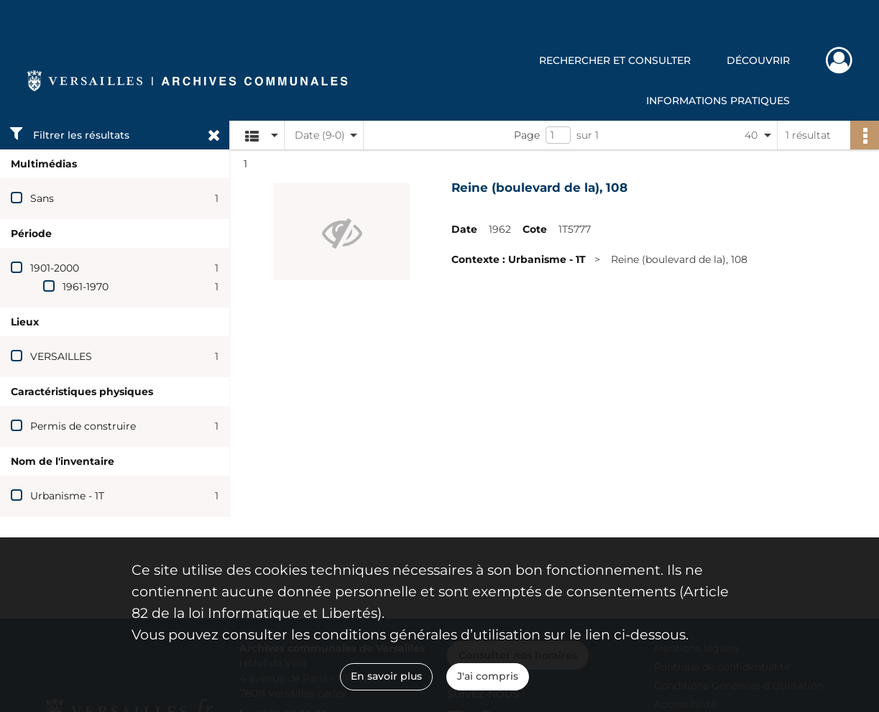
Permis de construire (83, 426)
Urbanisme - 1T (67, 495)
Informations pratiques (718, 100)
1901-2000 (54, 268)
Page (527, 135)
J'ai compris (487, 676)
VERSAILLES (61, 356)
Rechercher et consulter (615, 60)
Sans (42, 198)
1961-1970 (86, 286)
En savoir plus (386, 676)
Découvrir (758, 60)
